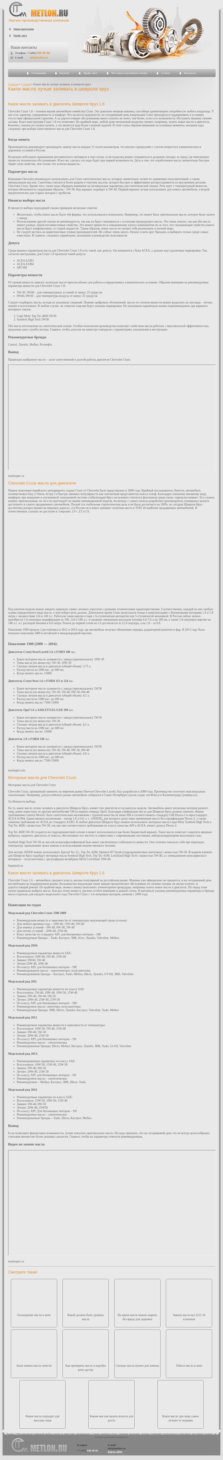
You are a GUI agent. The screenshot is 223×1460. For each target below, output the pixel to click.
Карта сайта (115, 1451)
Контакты (190, 73)
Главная (13, 84)
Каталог (64, 73)
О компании (38, 73)
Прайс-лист (90, 73)
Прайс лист (20, 35)
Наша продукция (24, 29)
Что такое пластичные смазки (129, 73)
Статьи (165, 73)
